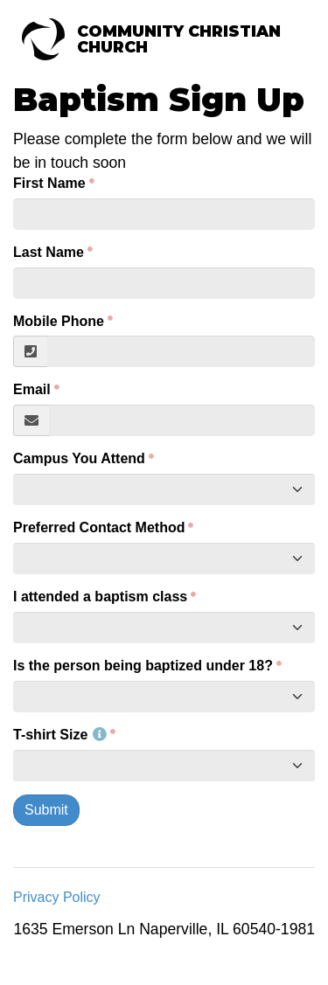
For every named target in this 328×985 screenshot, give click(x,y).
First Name (49, 183)
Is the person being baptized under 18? (143, 665)
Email (32, 389)
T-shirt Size (60, 734)
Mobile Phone (58, 321)
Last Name (48, 252)
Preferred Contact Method (99, 527)
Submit (46, 809)
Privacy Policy (57, 897)
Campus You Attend (79, 458)
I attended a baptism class (100, 596)
